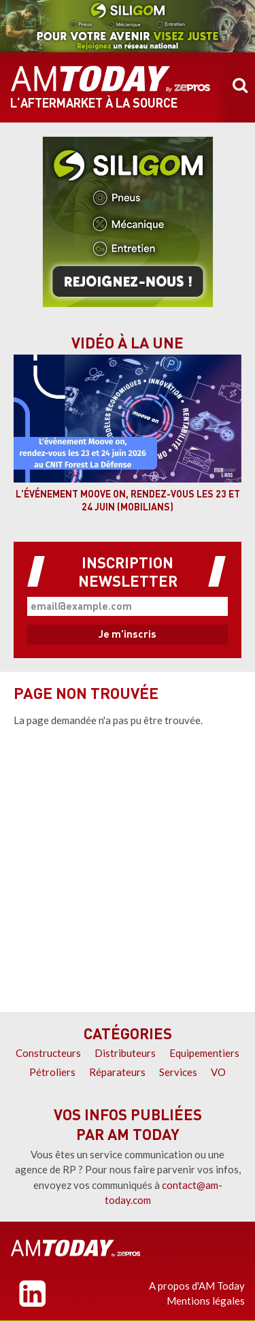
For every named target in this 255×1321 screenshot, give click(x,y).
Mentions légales (206, 1300)
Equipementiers (204, 1053)
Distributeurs (125, 1053)
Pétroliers (52, 1072)
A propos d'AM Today (197, 1285)
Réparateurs (117, 1072)
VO (218, 1072)
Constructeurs (48, 1053)
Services (178, 1072)
